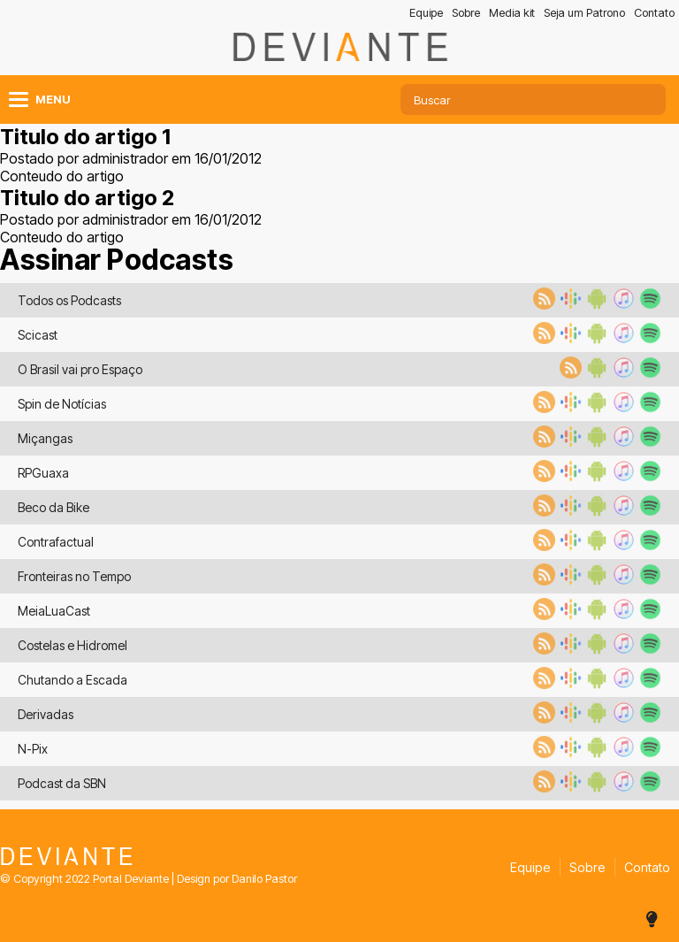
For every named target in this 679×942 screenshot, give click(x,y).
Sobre (466, 12)
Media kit (512, 12)
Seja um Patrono (584, 12)
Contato (654, 12)
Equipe (426, 12)
